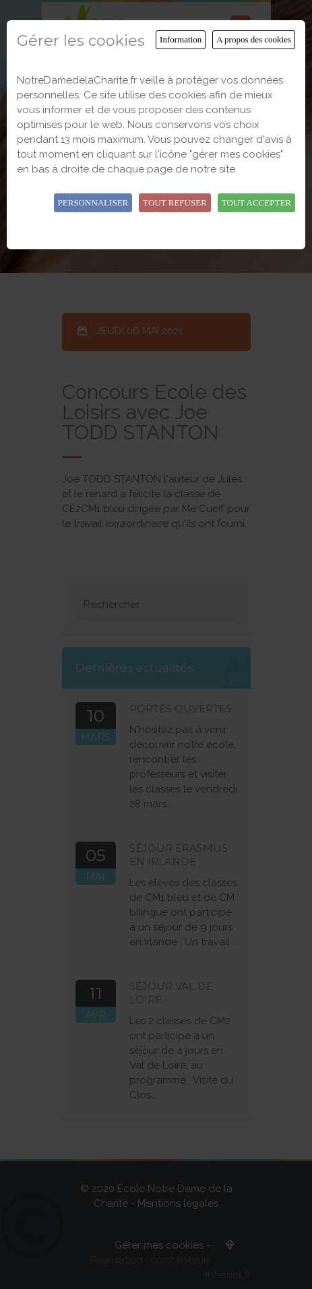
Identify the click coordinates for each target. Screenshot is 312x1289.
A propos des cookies (253, 39)
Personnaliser (93, 202)
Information (180, 39)
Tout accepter (256, 202)
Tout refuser (175, 202)
